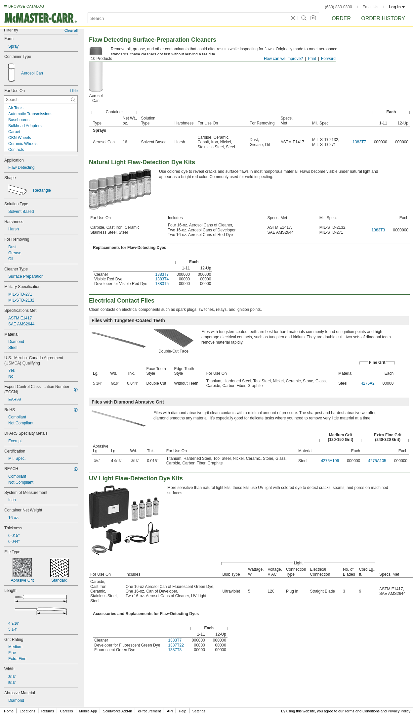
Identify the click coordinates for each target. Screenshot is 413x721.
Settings (198, 711)
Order (341, 18)
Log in (397, 7)
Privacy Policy (399, 711)
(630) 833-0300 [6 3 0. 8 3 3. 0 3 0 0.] (338, 7)
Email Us (370, 7)
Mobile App (88, 711)
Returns (47, 711)
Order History (383, 18)
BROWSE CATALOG (26, 6)
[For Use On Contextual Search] (41, 99)
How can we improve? (283, 58)
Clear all (71, 30)
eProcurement (149, 711)
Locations (27, 711)
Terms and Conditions (362, 711)
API (170, 711)
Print (312, 58)
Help (182, 711)
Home (9, 711)
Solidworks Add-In (117, 711)
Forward (328, 58)
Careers (66, 711)
